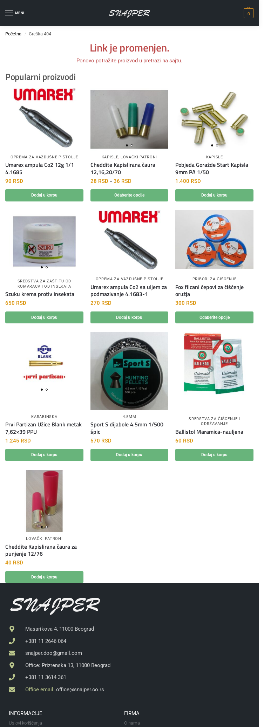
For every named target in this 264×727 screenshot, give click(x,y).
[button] (247, 13)
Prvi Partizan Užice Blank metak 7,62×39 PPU (43, 429)
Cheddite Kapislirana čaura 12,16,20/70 (122, 168)
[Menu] (15, 13)
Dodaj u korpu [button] (44, 195)
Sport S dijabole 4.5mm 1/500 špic (126, 429)
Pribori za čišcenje (214, 279)
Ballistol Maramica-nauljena (209, 433)
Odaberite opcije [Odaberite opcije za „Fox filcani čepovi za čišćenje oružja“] (214, 318)
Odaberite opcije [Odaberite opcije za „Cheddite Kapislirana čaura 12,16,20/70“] (129, 195)
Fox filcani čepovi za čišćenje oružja (209, 291)
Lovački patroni (139, 157)
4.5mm (129, 417)
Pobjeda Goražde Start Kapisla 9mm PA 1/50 (211, 168)
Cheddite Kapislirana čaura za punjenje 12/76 (41, 551)
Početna (13, 33)
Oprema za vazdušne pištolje (44, 157)
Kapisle (110, 157)
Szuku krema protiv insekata (39, 295)
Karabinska (44, 417)
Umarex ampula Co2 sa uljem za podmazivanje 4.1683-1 (128, 291)
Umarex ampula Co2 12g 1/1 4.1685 (39, 168)
